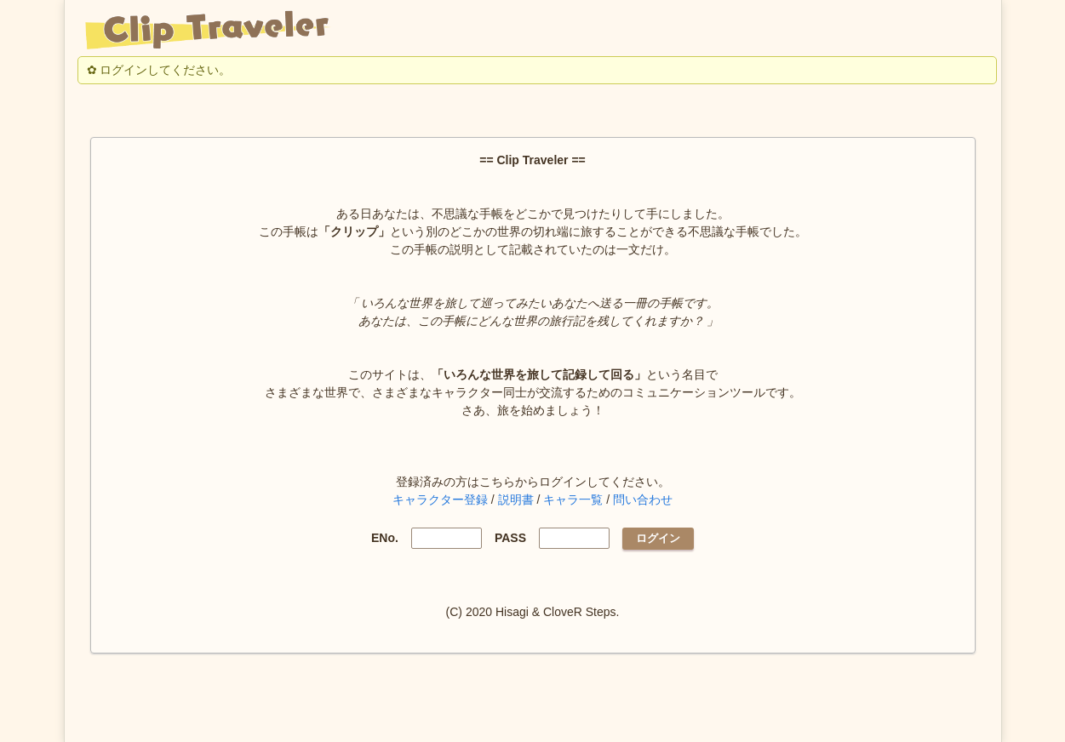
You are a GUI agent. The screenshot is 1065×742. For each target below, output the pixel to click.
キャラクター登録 (440, 499)
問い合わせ (643, 499)
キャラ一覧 (573, 499)
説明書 (516, 499)
